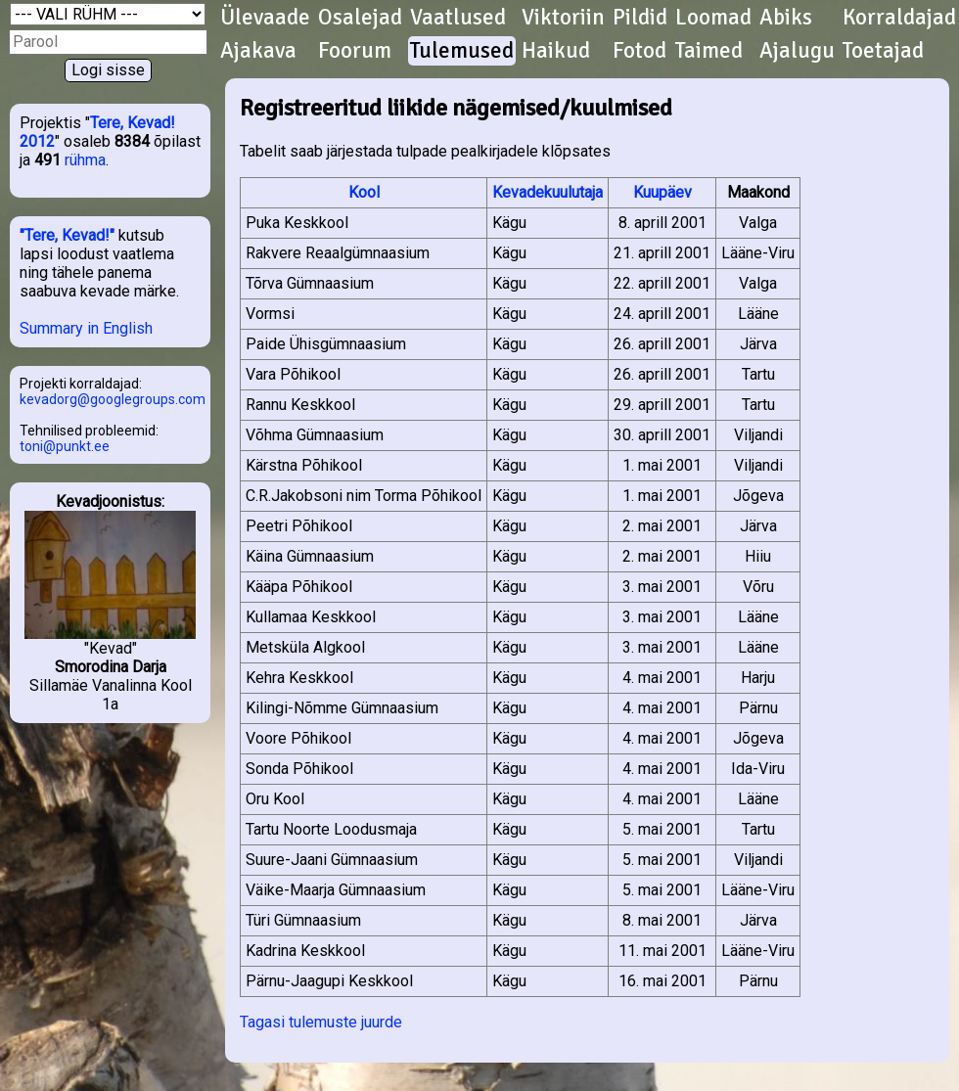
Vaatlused (458, 17)
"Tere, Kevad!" (67, 235)
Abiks (785, 17)
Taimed (709, 51)
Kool (364, 192)
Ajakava (258, 51)
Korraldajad (899, 17)
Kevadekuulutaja (547, 192)
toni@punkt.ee (65, 446)
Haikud (556, 51)
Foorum (354, 51)
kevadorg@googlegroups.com (113, 399)
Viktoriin (563, 17)
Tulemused (462, 51)
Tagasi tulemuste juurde (321, 1022)
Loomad (713, 17)
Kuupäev (662, 192)
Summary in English (86, 328)
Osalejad (360, 17)
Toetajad (883, 51)
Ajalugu (797, 51)
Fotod (639, 51)
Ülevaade (265, 17)
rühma (85, 160)
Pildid (640, 17)
